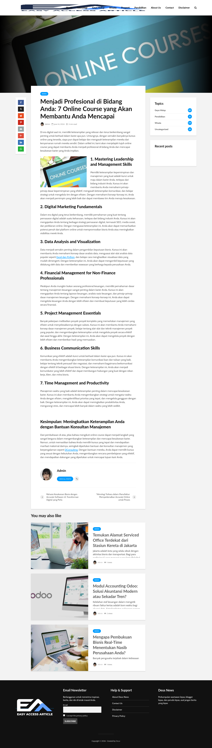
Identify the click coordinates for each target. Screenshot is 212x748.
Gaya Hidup (98, 7)
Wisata (113, 7)
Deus (118, 741)
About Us (156, 7)
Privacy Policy (118, 716)
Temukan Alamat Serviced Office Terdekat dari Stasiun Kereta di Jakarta (116, 540)
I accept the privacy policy (77, 715)
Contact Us (117, 703)
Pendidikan (140, 7)
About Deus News (120, 697)
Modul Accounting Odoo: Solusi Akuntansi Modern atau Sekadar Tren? (115, 591)
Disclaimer (184, 7)
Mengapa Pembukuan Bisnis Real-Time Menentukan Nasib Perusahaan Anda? (112, 644)
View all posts (65, 479)
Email (65, 705)
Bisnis (69, 7)
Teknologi (82, 7)
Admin (45, 124)
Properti (125, 7)
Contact (170, 7)
